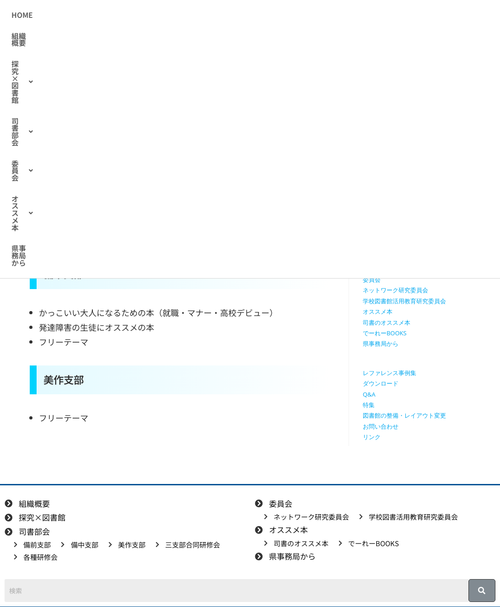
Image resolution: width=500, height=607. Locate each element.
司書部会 (242, 15)
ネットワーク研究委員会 (395, 290)
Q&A (369, 394)
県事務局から (394, 15)
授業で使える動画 (386, 183)
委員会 (288, 15)
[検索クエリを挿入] (419, 108)
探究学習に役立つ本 (389, 204)
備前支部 (375, 226)
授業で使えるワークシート (398, 172)
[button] (185, 15)
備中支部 (375, 237)
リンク (372, 437)
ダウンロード (380, 383)
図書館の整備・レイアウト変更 (404, 415)
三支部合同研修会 (386, 258)
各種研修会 (377, 269)
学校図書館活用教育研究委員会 (404, 301)
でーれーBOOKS (385, 333)
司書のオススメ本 (133, 141)
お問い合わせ (380, 426)
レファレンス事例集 (389, 373)
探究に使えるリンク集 (392, 194)
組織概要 (133, 15)
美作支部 (375, 247)
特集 (369, 405)
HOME (96, 15)
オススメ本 (338, 15)
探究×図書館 (185, 15)
